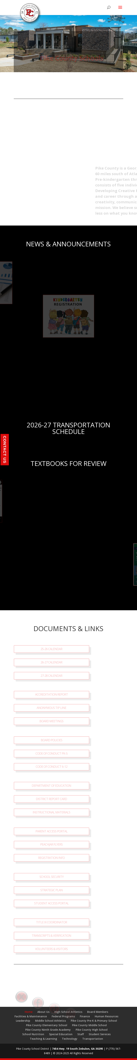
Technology (69, 1038)
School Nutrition (33, 1034)
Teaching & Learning (43, 1038)
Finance (85, 1016)
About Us (43, 1012)
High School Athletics (68, 1012)
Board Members (97, 1012)
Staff (80, 1034)
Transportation (92, 1038)
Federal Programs (63, 1016)
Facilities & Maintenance (31, 1016)
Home (28, 1012)
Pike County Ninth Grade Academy (48, 1029)
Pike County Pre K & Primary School (94, 1020)
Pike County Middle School (89, 1025)
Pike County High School (92, 1029)
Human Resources (106, 1016)
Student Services (100, 1034)
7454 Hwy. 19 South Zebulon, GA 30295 (77, 1048)
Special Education (60, 1034)
